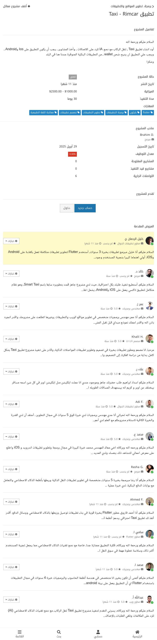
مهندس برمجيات (131, 308)
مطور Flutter (133, 537)
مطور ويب (134, 602)
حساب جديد (85, 208)
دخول (66, 208)
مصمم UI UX (133, 341)
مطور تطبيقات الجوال (128, 243)
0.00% (73, 154)
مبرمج (148, 139)
